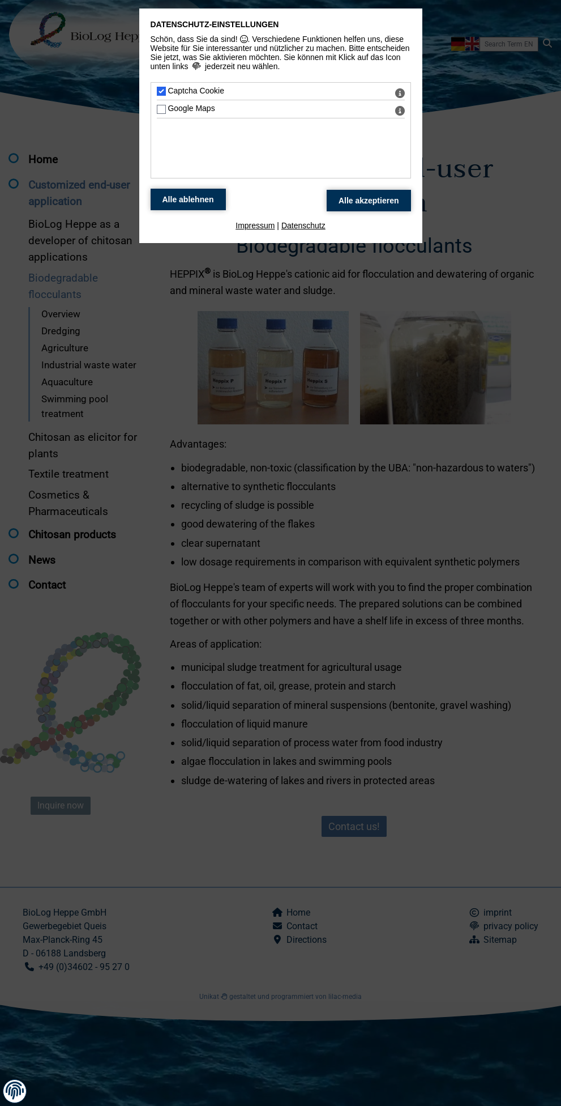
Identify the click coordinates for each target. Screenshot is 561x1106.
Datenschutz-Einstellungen (215, 24)
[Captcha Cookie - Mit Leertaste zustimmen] (161, 91)
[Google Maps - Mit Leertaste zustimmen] (161, 109)
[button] (15, 1091)
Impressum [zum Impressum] (255, 225)
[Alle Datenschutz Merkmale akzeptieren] (369, 200)
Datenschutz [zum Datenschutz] (303, 225)
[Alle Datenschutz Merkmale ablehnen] (188, 199)
